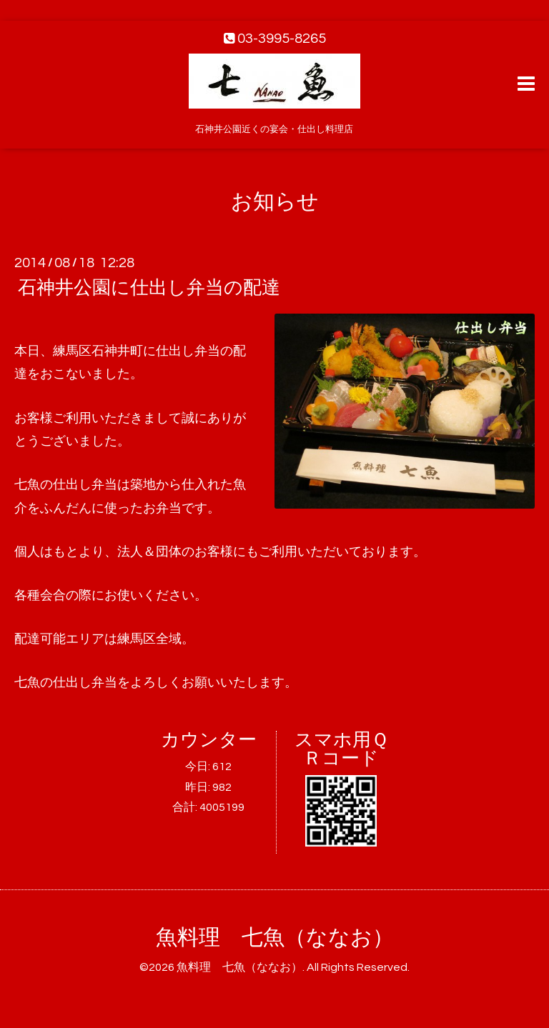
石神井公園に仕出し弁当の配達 (149, 288)
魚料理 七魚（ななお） (275, 938)
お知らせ (275, 202)
